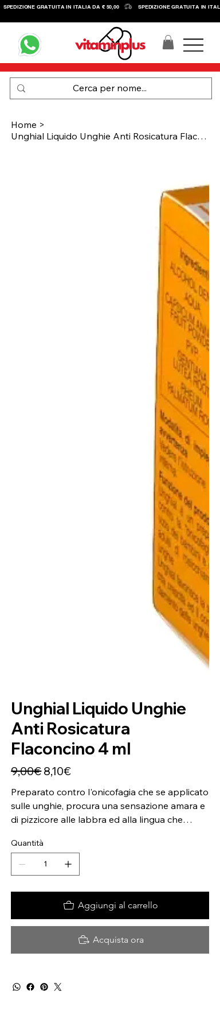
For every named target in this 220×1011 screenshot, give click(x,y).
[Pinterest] (44, 987)
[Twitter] (58, 987)
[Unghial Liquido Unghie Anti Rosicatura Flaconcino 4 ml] (110, 136)
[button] (168, 42)
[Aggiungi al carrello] (110, 905)
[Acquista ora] (110, 940)
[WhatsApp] (16, 987)
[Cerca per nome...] (109, 88)
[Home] (24, 124)
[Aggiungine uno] (68, 864)
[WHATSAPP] (29, 44)
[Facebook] (30, 987)
